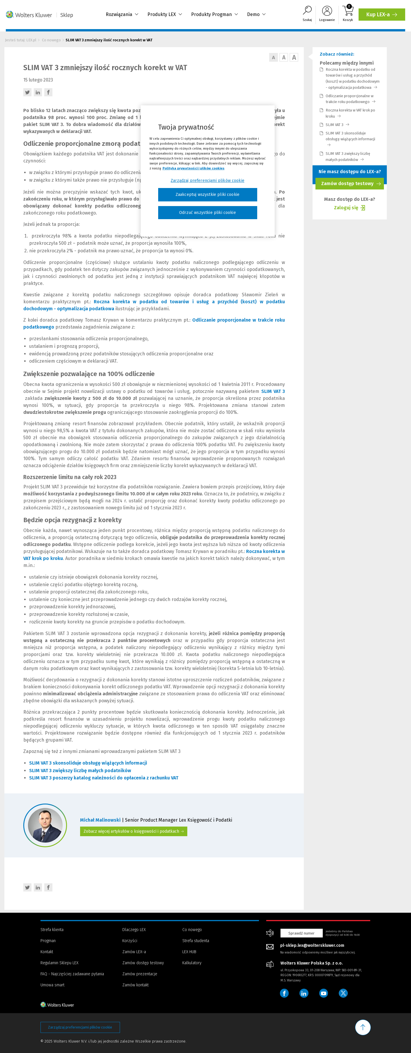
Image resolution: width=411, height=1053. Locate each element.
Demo (256, 14)
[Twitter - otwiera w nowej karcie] (27, 92)
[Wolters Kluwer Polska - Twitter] (345, 993)
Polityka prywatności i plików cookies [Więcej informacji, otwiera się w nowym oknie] (194, 168)
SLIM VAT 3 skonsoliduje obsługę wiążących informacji (350, 139)
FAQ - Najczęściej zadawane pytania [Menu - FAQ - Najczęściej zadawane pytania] (72, 974)
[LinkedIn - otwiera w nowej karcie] (38, 92)
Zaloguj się (346, 208)
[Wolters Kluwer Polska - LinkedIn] (304, 993)
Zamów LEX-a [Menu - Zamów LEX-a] (134, 951)
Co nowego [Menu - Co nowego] (192, 929)
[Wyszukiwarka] (307, 15)
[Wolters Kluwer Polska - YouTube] (324, 993)
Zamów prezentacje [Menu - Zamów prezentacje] (139, 974)
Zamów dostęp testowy (351, 185)
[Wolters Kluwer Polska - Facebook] (284, 993)
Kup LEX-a (382, 16)
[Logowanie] (327, 15)
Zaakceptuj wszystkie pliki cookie (207, 194)
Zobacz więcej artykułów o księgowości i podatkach (134, 831)
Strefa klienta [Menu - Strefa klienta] (51, 929)
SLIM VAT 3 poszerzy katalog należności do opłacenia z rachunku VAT (103, 778)
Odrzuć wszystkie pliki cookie (207, 212)
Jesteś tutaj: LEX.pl (20, 40)
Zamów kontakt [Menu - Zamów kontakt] (135, 985)
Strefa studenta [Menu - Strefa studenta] (195, 940)
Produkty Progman (214, 14)
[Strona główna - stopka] (67, 1004)
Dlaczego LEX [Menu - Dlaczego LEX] (134, 929)
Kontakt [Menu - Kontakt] (46, 951)
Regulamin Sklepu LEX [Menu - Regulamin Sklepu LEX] (59, 962)
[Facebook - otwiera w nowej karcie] (48, 92)
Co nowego (51, 40)
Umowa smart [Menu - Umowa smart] (52, 985)
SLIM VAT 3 (337, 125)
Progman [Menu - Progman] (48, 940)
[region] (208, 171)
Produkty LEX (164, 14)
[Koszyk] (348, 15)
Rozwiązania (122, 14)
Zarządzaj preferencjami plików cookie (80, 1027)
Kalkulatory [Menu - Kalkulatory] (192, 962)
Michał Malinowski (101, 820)
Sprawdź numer (301, 933)
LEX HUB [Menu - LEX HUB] (189, 951)
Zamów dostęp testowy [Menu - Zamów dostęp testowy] (143, 962)
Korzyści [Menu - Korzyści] (129, 940)
